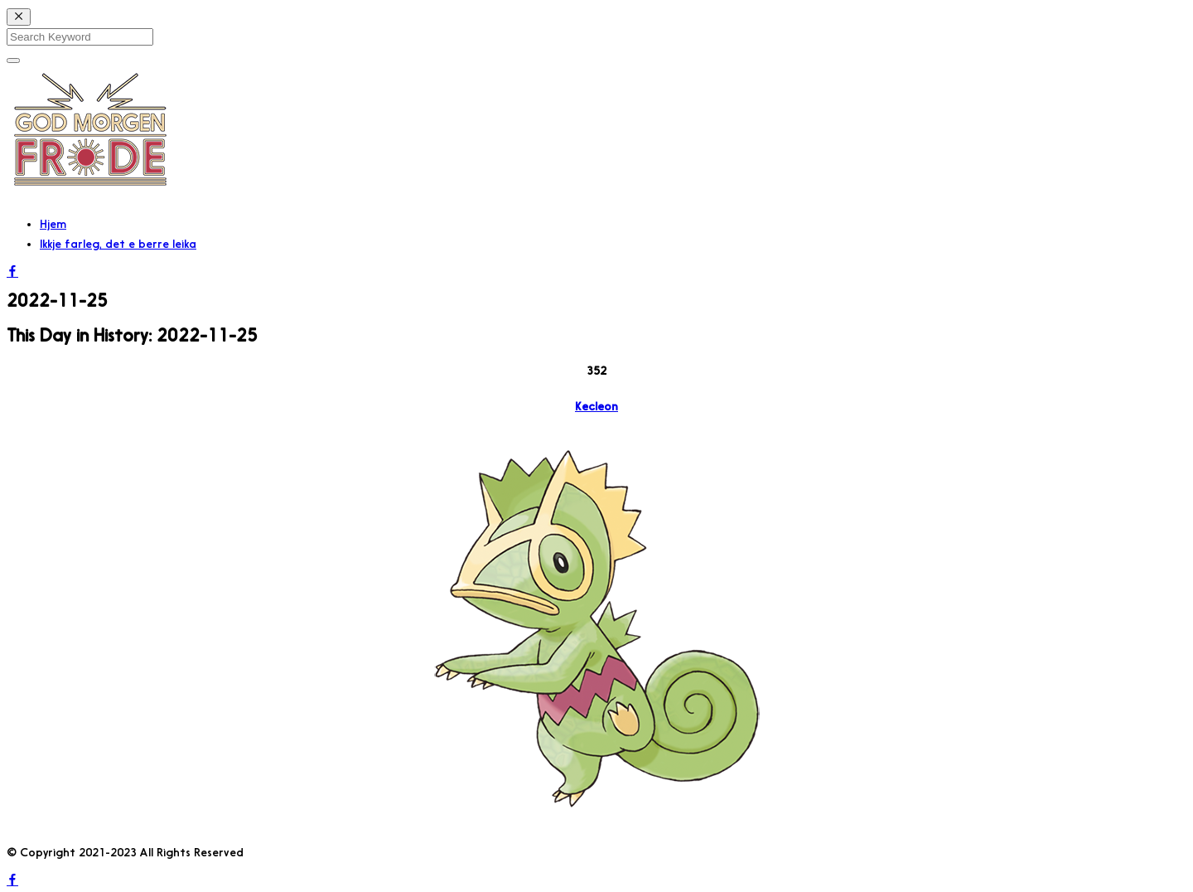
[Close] (19, 17)
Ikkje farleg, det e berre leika (118, 243)
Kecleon (596, 406)
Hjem (53, 223)
